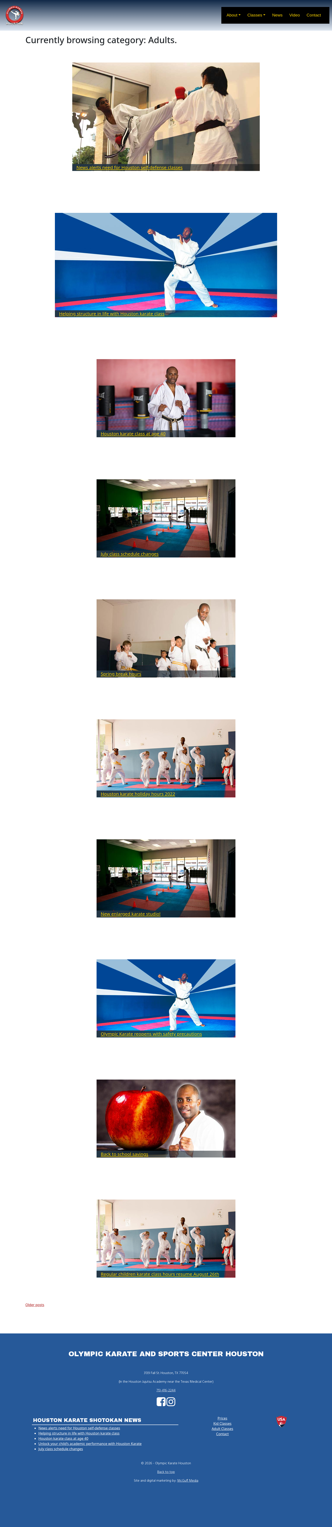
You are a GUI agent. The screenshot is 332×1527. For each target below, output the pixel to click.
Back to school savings (124, 1154)
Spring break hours (121, 674)
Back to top (166, 1472)
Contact (222, 1434)
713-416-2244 (166, 1390)
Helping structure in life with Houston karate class (111, 314)
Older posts (34, 1304)
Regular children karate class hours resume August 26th (160, 1274)
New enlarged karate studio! (131, 914)
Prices (222, 1418)
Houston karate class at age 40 (133, 434)
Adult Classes (222, 1428)
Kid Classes (222, 1423)
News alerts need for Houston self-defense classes (129, 167)
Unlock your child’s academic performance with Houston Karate (90, 1443)
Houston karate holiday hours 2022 (138, 794)
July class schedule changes (130, 554)
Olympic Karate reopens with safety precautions (151, 1034)
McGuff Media (187, 1481)
